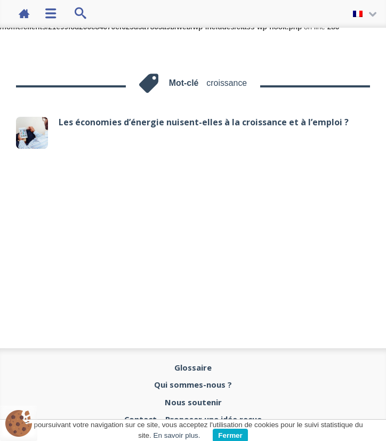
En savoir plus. (177, 435)
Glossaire (193, 367)
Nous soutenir (193, 402)
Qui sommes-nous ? (193, 384)
